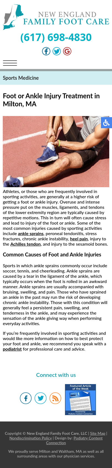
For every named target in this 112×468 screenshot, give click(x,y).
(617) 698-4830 (56, 37)
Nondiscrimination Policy (30, 438)
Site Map (97, 433)
